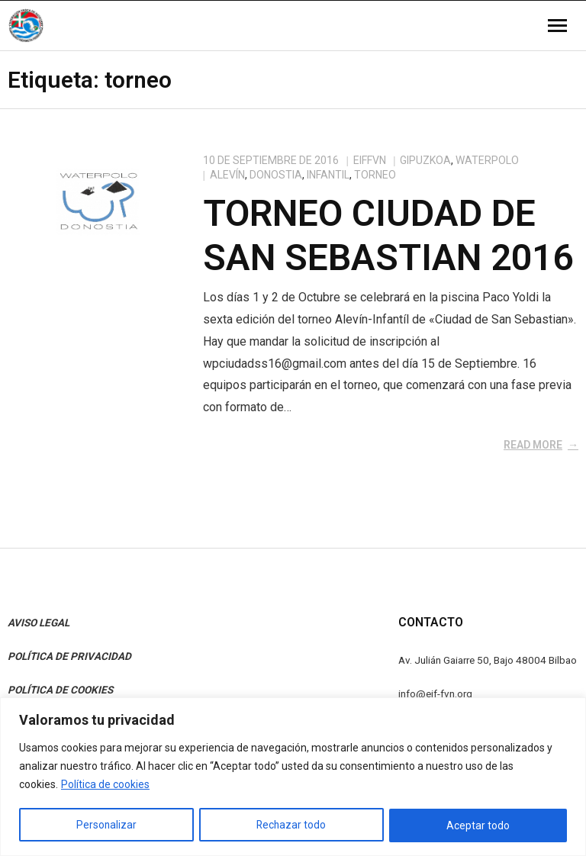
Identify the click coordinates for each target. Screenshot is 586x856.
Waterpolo (487, 160)
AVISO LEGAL (38, 622)
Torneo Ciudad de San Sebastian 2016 (388, 235)
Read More (533, 445)
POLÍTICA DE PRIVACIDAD (69, 656)
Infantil (328, 175)
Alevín (227, 175)
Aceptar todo (478, 825)
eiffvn (369, 160)
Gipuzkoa (425, 160)
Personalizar (106, 825)
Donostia (276, 175)
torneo (375, 175)
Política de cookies (105, 785)
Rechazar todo (291, 825)
